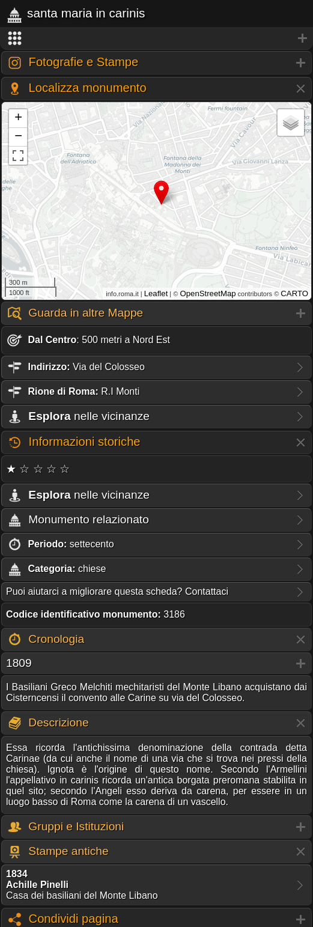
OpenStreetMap (208, 293)
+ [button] (18, 118)
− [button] (18, 137)
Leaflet (156, 293)
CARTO (294, 293)
